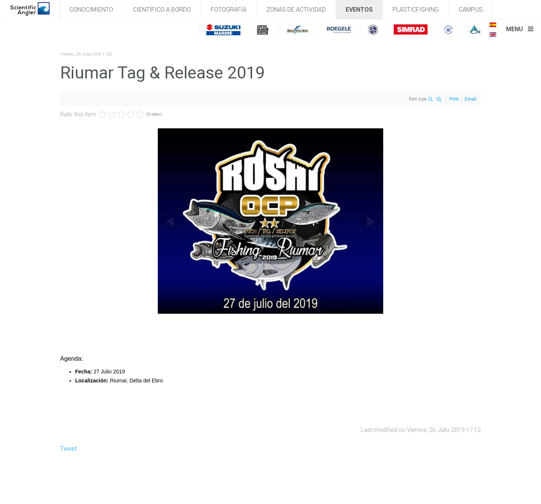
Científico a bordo (162, 9)
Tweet (68, 448)
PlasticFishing (416, 9)
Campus (470, 9)
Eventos (359, 9)
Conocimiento (91, 9)
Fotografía (228, 9)
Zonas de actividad (296, 9)
